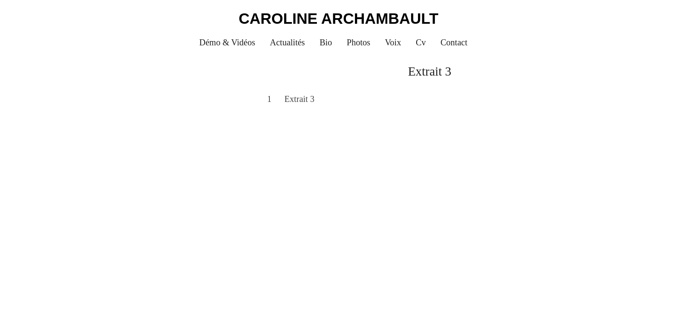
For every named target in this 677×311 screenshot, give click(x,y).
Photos (358, 42)
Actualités (287, 42)
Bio (326, 42)
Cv (421, 42)
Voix (393, 42)
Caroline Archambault (339, 18)
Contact (453, 42)
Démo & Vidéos (227, 42)
